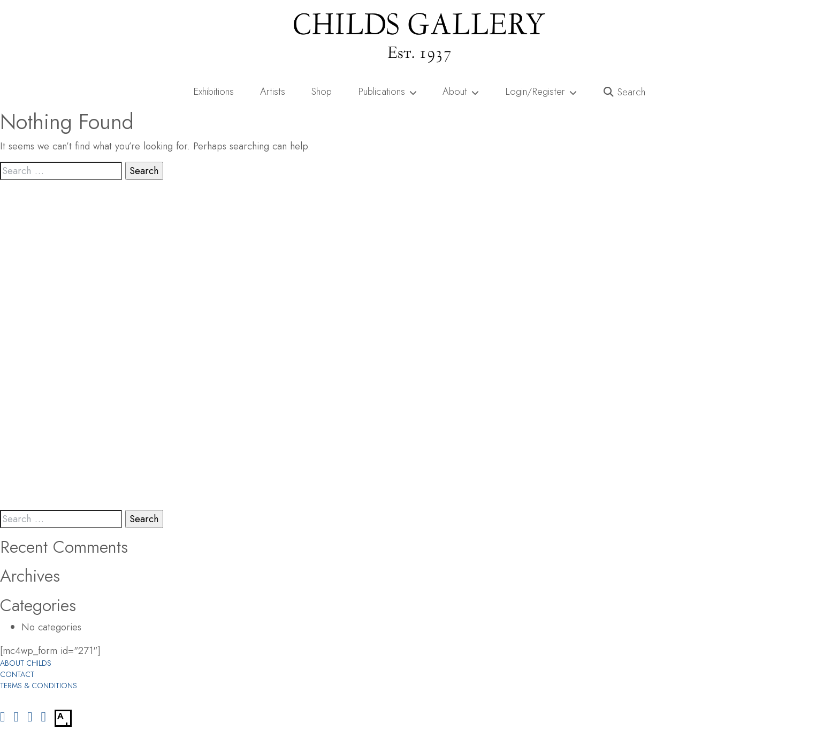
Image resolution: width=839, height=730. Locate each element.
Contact (17, 674)
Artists (272, 91)
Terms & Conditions (38, 685)
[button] (624, 92)
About (461, 91)
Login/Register (541, 91)
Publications (387, 91)
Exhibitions (213, 91)
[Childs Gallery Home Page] (419, 38)
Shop (321, 91)
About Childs (25, 663)
